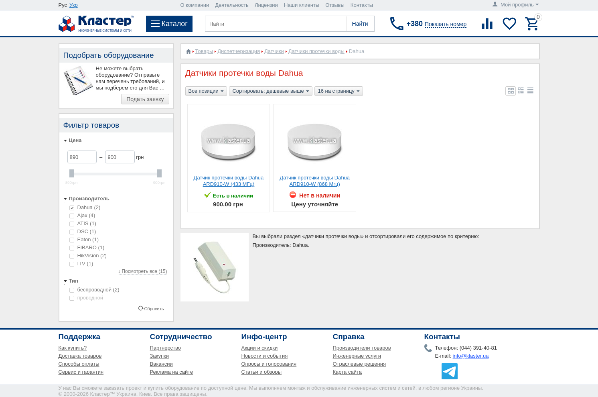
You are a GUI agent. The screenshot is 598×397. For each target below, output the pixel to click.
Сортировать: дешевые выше (270, 91)
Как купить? (73, 348)
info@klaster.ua (471, 356)
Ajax (82, 215)
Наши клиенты (301, 5)
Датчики (274, 51)
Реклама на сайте (171, 372)
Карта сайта (347, 372)
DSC (82, 231)
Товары (204, 51)
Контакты (362, 5)
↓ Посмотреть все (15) (142, 271)
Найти (360, 23)
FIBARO (87, 247)
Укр (73, 5)
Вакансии (161, 364)
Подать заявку (145, 99)
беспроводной (94, 290)
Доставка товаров (80, 356)
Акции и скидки (259, 348)
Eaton (84, 239)
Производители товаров (362, 348)
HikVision (88, 255)
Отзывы (335, 5)
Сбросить (154, 308)
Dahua (85, 207)
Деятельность (232, 5)
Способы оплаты (79, 364)
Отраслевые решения (359, 364)
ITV (81, 264)
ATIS (82, 223)
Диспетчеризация (238, 51)
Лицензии (266, 5)
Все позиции (206, 91)
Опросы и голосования (269, 364)
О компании (194, 5)
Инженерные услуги (357, 356)
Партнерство (165, 348)
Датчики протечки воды (316, 51)
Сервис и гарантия (81, 372)
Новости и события (264, 356)
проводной (86, 298)
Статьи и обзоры (261, 372)
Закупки (159, 356)
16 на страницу (338, 91)
